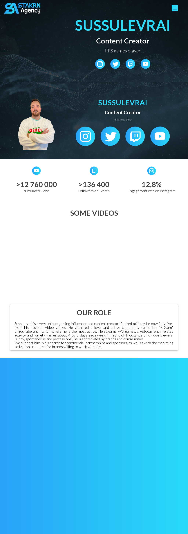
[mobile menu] (175, 8)
